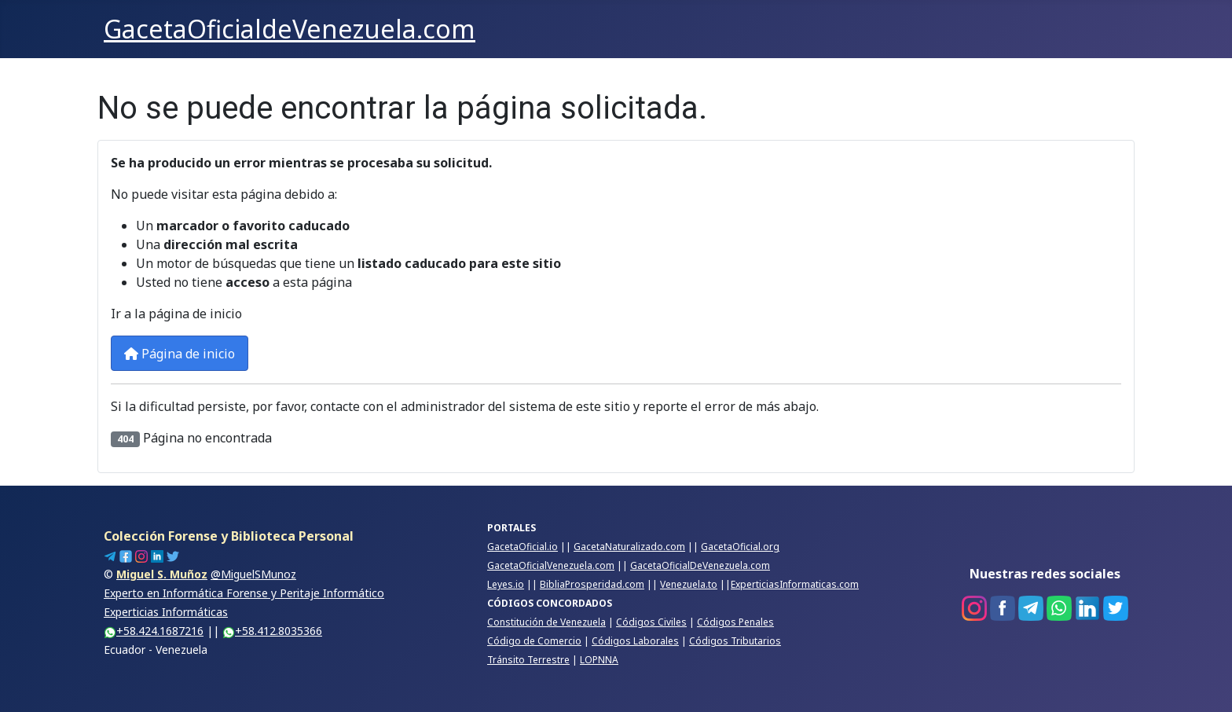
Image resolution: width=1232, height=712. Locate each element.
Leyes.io (505, 584)
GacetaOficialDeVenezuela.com (700, 565)
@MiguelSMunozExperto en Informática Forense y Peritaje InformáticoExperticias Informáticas (244, 593)
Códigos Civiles (651, 622)
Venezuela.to (688, 584)
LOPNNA (599, 659)
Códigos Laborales (635, 641)
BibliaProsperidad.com (592, 584)
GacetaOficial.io (522, 546)
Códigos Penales (735, 622)
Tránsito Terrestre (528, 659)
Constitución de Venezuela (546, 622)
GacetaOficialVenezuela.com (550, 565)
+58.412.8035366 (272, 630)
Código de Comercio (534, 641)
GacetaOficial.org (740, 546)
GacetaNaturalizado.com (629, 546)
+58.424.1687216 (154, 630)
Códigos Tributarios (735, 641)
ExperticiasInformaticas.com (795, 584)
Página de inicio (179, 353)
